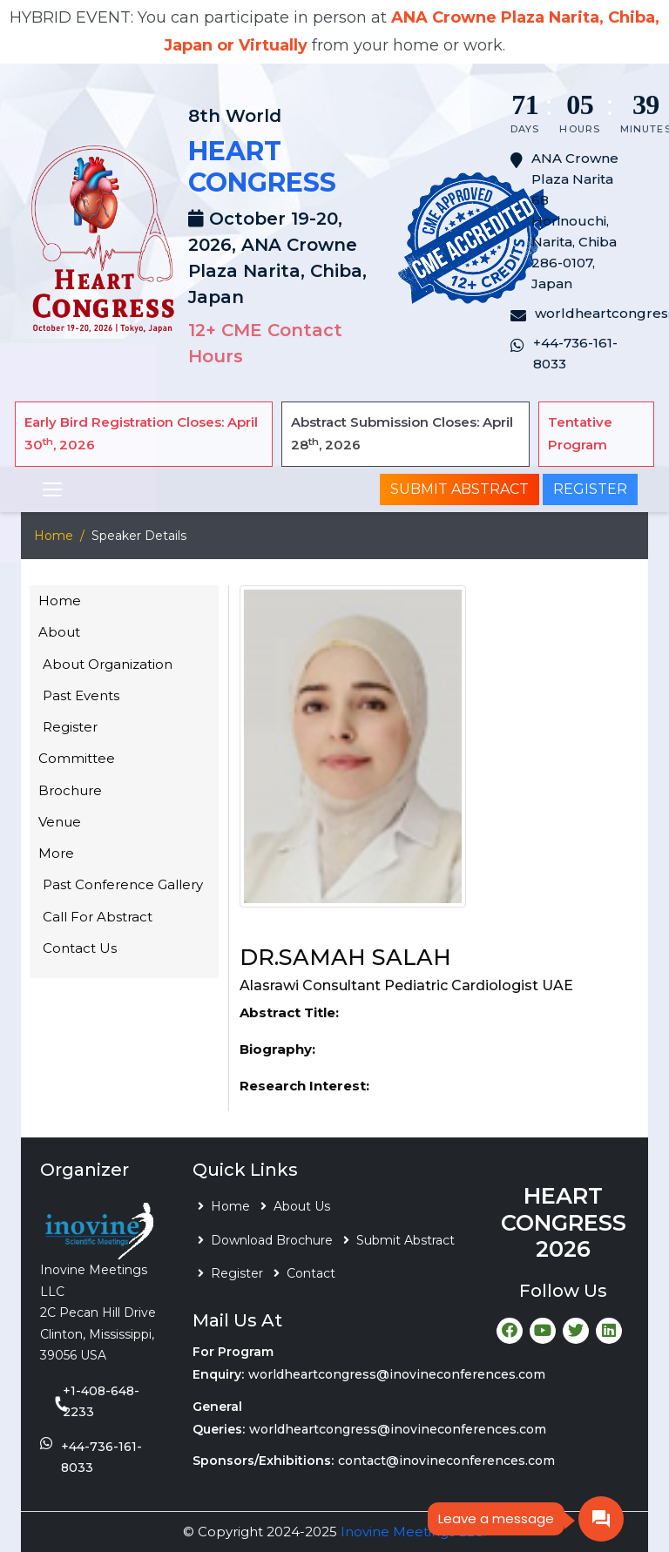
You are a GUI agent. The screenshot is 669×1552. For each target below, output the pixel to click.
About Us (302, 1206)
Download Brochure (272, 1240)
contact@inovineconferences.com (446, 1460)
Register (590, 489)
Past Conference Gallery (123, 884)
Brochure (70, 790)
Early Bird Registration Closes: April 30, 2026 (141, 433)
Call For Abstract (97, 916)
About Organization (107, 664)
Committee (76, 758)
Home (53, 535)
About (59, 632)
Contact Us (80, 948)
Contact (311, 1273)
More (56, 853)
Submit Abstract (459, 489)
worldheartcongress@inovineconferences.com (396, 1374)
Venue (59, 821)
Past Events (81, 695)
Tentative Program (580, 433)
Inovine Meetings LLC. (413, 1531)
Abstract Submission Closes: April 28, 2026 (402, 433)
